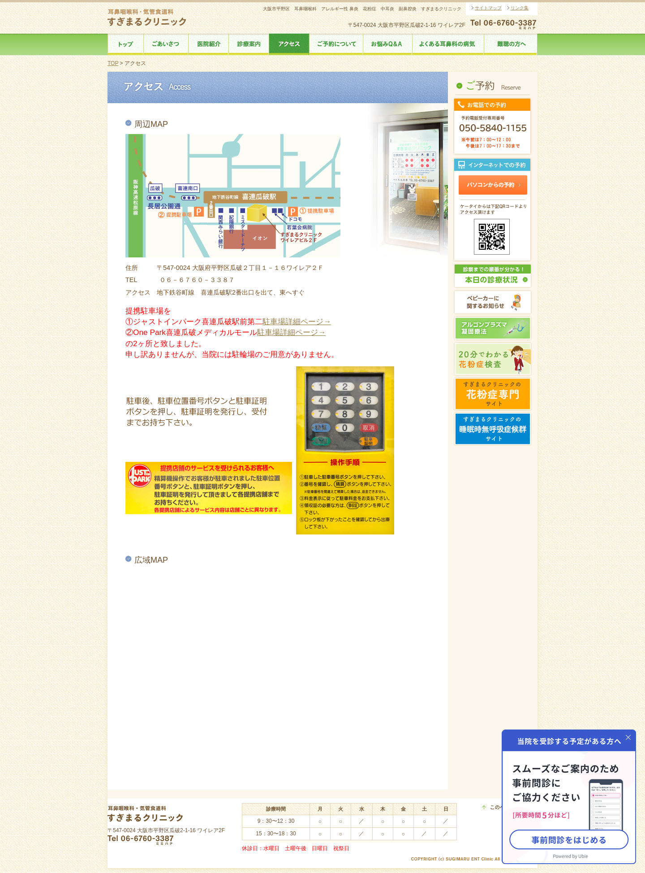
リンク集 (520, 7)
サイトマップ (488, 7)
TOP (113, 63)
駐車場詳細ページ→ (296, 321)
